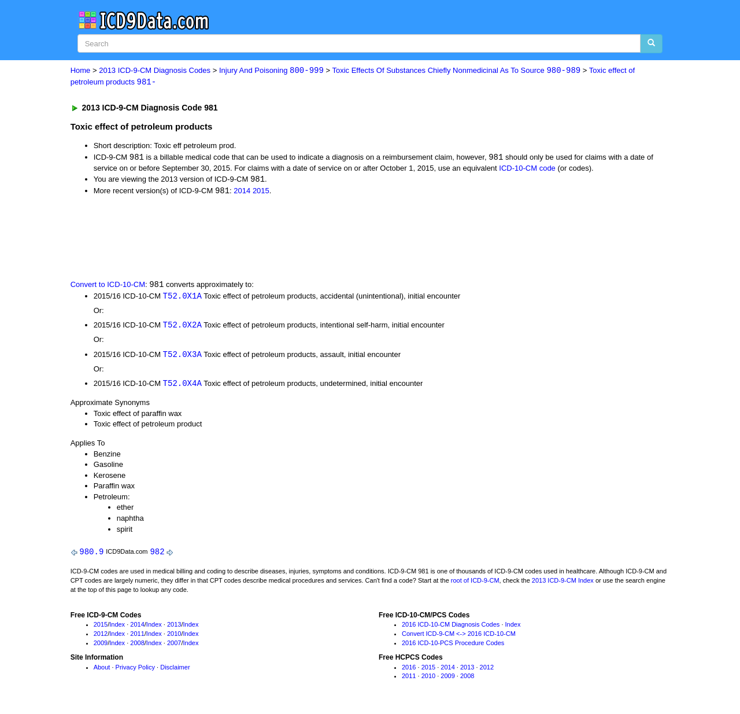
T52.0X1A (182, 297)
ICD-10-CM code (527, 168)
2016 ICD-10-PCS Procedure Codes (453, 646)
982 (157, 555)
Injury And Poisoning (271, 71)
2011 (137, 637)
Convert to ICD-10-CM (108, 286)
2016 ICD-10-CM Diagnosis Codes (451, 628)
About (102, 670)
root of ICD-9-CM (475, 583)
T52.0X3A (182, 356)
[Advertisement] (276, 238)
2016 (409, 670)
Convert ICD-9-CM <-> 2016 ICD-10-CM (459, 637)
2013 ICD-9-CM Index (563, 583)
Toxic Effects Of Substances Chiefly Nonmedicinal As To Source (456, 71)
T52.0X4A (182, 386)
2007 (174, 646)
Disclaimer (175, 670)
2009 (101, 646)
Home (81, 71)
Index (117, 628)
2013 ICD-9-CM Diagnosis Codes (154, 71)
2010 (174, 637)
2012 (101, 637)
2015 (261, 192)
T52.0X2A (182, 327)
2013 (174, 628)
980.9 (91, 555)
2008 (137, 646)
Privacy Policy (135, 670)
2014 (242, 192)
